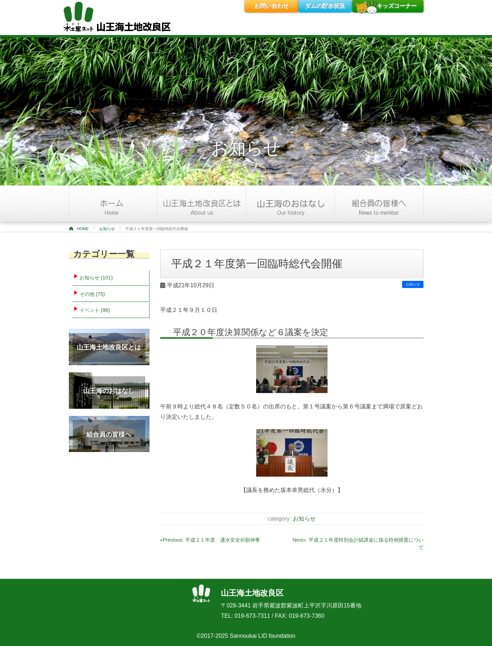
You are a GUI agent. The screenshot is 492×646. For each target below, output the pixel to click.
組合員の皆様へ (108, 434)
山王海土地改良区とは (109, 347)
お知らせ (107, 229)
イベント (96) (95, 310)
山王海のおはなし (109, 390)
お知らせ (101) (96, 277)
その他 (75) (92, 294)
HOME (79, 229)
